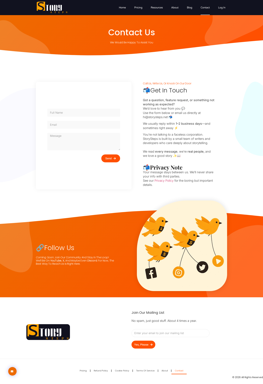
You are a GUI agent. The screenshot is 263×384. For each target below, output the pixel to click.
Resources (157, 7)
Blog (189, 7)
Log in (221, 7)
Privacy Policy (163, 180)
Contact (205, 7)
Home (122, 7)
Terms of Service (145, 370)
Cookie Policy (122, 370)
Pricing (138, 7)
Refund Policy (101, 370)
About (175, 7)
